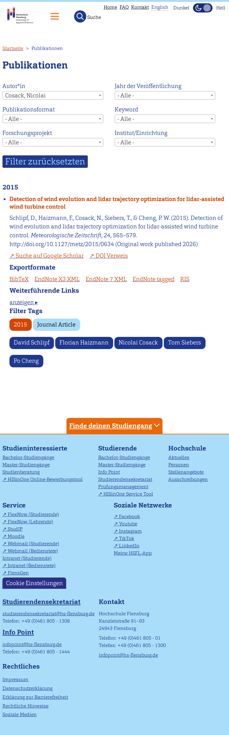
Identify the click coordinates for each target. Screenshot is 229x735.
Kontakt (140, 7)
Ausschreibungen (188, 479)
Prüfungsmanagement (123, 486)
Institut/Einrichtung (141, 133)
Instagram (130, 531)
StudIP (15, 529)
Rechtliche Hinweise (25, 706)
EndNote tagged (153, 279)
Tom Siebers (184, 342)
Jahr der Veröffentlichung (148, 86)
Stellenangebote (186, 472)
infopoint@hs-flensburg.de (32, 644)
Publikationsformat (28, 109)
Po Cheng (26, 361)
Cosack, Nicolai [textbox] (25, 95)
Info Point (109, 472)
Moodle (16, 536)
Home (110, 7)
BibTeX (19, 279)
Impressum (15, 679)
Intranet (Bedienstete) (31, 565)
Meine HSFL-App (133, 553)
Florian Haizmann (84, 342)
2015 (20, 324)
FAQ (124, 7)
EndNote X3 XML (57, 279)
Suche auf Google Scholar (50, 256)
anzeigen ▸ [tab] (23, 302)
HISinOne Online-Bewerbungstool (45, 479)
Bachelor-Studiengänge (28, 457)
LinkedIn (129, 545)
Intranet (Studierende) (27, 558)
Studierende (117, 448)
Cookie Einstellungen (34, 583)
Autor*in (13, 86)
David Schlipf (31, 342)
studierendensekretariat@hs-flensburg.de (48, 613)
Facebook (129, 516)
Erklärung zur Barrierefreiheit (35, 697)
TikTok (126, 538)
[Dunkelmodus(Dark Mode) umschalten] (203, 7)
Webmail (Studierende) (33, 543)
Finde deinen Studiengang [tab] (115, 425)
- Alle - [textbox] (125, 95)
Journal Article (56, 324)
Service (14, 505)
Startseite (12, 48)
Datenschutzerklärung (27, 688)
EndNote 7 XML (106, 279)
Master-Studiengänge (26, 464)
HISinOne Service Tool (128, 494)
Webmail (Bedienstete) (33, 551)
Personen (178, 464)
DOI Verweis (111, 256)
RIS (184, 279)
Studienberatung (21, 472)
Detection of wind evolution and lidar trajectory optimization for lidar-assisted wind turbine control (116, 202)
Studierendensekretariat (125, 479)
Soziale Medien (19, 714)
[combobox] (52, 95)
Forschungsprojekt (27, 133)
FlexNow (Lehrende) (30, 521)
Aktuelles (178, 457)
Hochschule (187, 448)
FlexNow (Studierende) (33, 514)
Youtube (128, 524)
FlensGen (18, 573)
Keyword (126, 109)
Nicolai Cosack (138, 342)
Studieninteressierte (34, 448)
